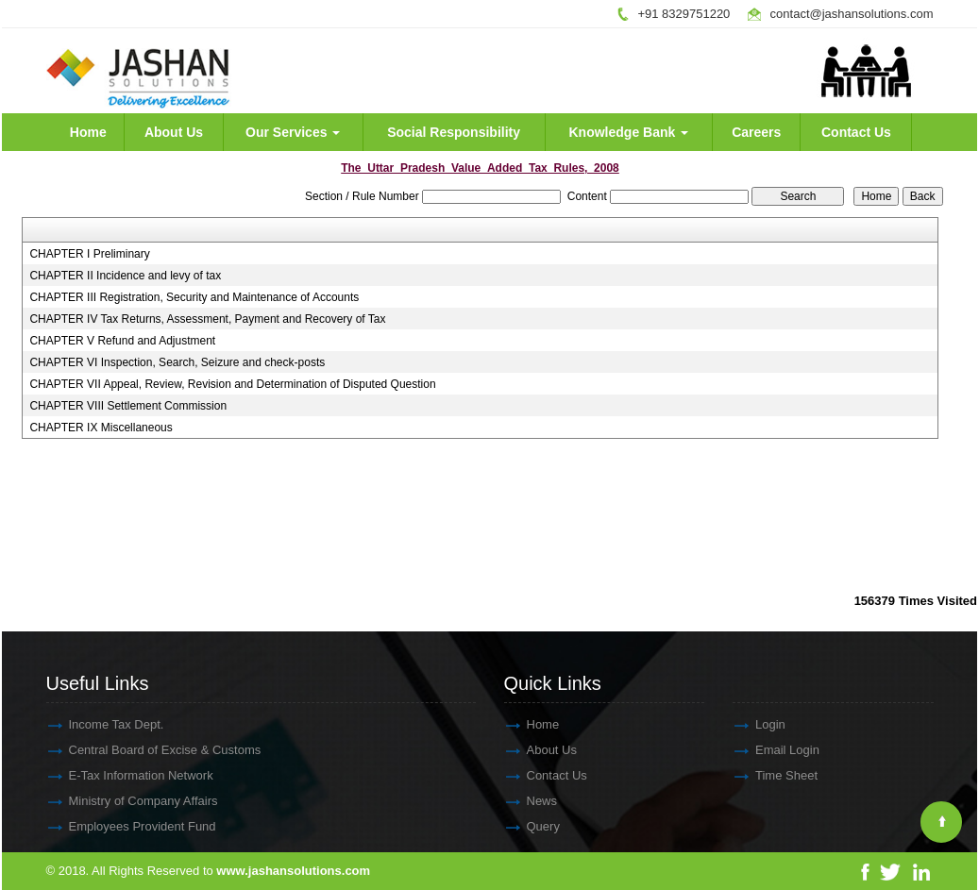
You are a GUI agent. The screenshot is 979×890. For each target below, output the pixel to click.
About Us (173, 132)
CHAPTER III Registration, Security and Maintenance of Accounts (194, 297)
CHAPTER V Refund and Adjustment (122, 340)
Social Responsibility (453, 132)
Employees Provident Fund (125, 826)
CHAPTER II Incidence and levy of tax (125, 275)
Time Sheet (769, 775)
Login (753, 724)
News (525, 801)
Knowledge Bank (629, 132)
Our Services (292, 132)
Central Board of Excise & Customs (148, 750)
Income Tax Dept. (99, 724)
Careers (756, 132)
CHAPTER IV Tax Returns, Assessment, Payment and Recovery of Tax (207, 319)
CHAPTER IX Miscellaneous (100, 427)
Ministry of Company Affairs (126, 801)
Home (88, 132)
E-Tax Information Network (124, 775)
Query (526, 826)
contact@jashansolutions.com (852, 14)
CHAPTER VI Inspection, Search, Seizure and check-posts (177, 362)
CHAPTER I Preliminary (89, 253)
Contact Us (856, 132)
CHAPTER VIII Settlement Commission (128, 405)
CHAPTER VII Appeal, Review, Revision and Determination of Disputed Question (232, 384)
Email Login (770, 750)
